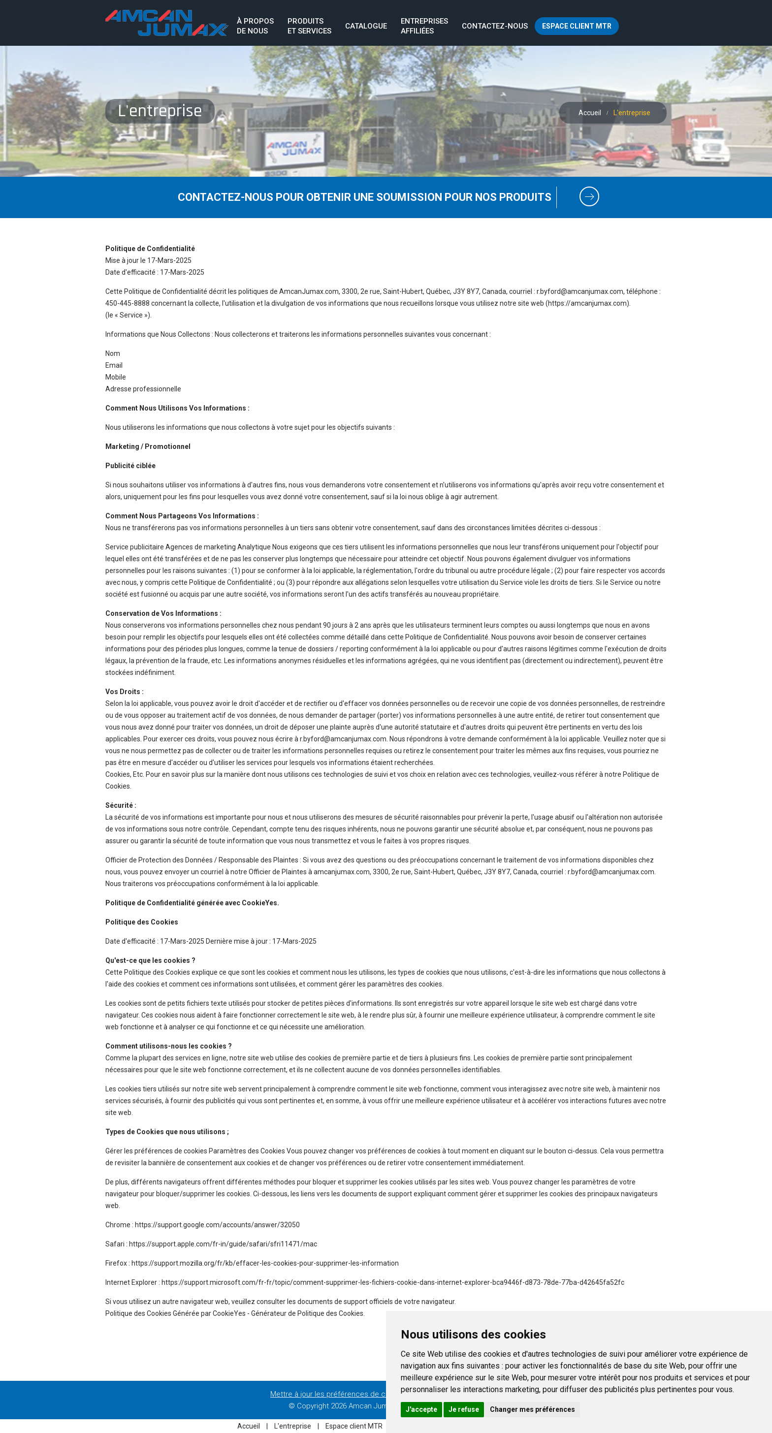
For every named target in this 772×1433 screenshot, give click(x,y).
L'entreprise (293, 1426)
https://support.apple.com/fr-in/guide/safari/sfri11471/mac (223, 1244)
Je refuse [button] (464, 1409)
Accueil (590, 113)
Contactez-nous (495, 26)
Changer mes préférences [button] (532, 1409)
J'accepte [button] (421, 1409)
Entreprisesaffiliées (424, 26)
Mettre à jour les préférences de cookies (339, 1394)
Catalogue (366, 26)
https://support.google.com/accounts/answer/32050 (217, 1225)
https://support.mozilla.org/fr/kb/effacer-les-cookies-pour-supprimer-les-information (265, 1263)
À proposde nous (255, 26)
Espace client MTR (576, 26)
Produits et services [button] (309, 26)
